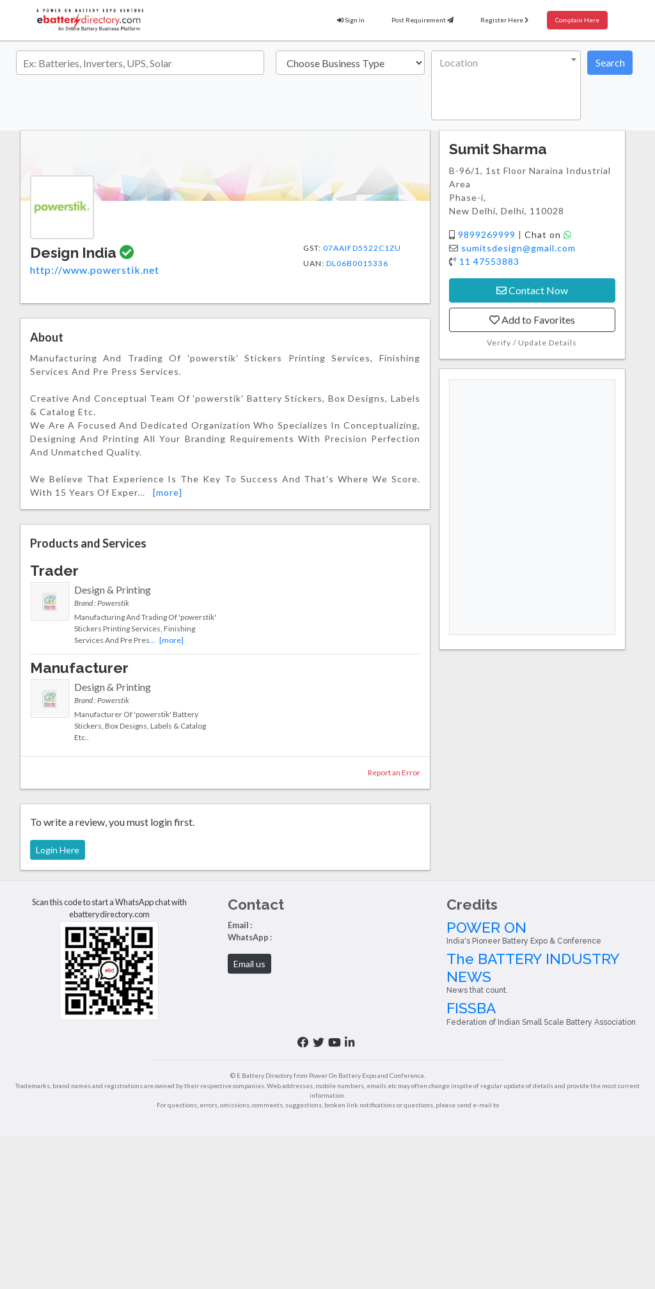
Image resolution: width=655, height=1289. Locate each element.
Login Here (57, 849)
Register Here (504, 20)
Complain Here (577, 20)
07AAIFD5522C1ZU (362, 248)
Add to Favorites (532, 319)
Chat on (548, 234)
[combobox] (506, 85)
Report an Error (394, 772)
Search (610, 62)
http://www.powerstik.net (94, 270)
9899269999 (488, 234)
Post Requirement (422, 20)
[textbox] (503, 62)
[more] (167, 492)
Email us (249, 963)
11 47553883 (489, 261)
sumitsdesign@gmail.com (518, 247)
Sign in (351, 20)
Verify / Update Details (532, 342)
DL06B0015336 (357, 263)
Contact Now (532, 290)
